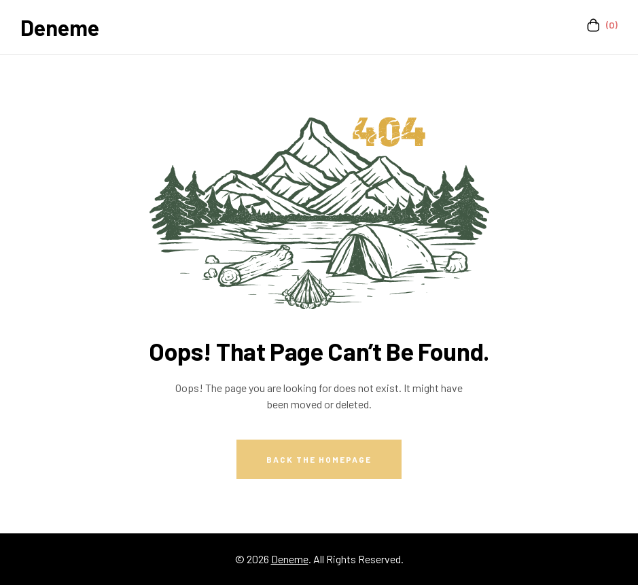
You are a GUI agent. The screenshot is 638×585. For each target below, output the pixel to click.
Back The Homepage (319, 459)
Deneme (59, 27)
